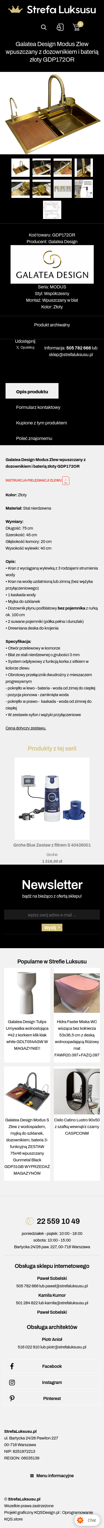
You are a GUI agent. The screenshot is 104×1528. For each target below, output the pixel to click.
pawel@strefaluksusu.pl (66, 1286)
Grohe (52, 854)
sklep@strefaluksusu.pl (71, 354)
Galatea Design (62, 241)
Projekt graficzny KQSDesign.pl (31, 1512)
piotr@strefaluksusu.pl (66, 1347)
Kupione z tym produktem (41, 423)
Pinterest (34, 1398)
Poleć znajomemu (34, 438)
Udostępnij (25, 341)
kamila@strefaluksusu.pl (66, 1303)
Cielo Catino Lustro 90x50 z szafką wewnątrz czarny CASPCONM (77, 1127)
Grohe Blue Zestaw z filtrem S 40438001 (52, 845)
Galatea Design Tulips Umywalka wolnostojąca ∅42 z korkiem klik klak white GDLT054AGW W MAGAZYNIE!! (27, 1035)
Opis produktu (32, 391)
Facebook (34, 1366)
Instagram (34, 1382)
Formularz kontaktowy (38, 407)
